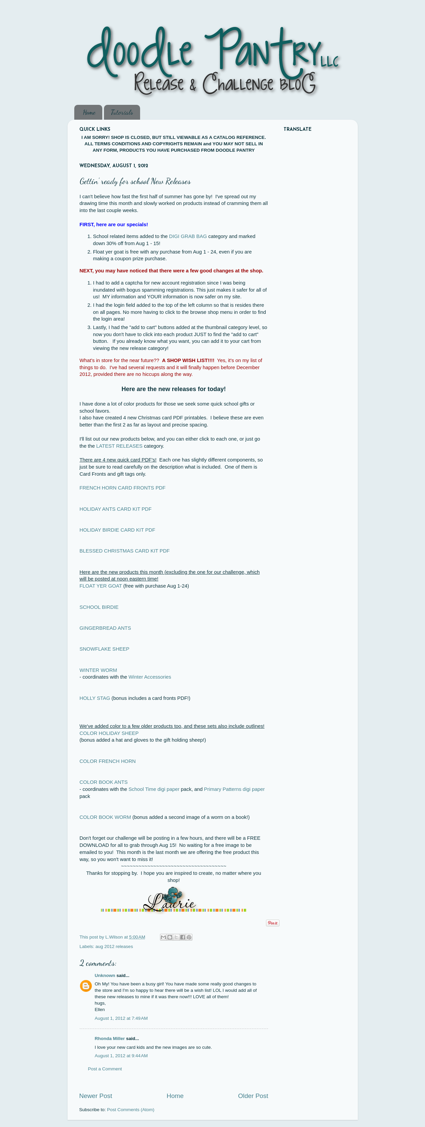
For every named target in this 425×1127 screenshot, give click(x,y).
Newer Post (95, 1095)
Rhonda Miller (110, 1038)
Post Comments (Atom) (130, 1109)
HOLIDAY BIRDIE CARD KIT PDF (117, 530)
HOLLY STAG (95, 698)
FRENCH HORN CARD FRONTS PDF (123, 488)
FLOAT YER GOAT (101, 586)
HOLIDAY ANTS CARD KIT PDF (116, 509)
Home (89, 112)
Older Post (253, 1095)
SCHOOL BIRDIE (99, 607)
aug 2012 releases (114, 946)
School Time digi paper (154, 789)
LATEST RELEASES (119, 446)
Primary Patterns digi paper (234, 789)
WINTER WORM (98, 670)
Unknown (105, 975)
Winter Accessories (150, 677)
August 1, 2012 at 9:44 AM (121, 1055)
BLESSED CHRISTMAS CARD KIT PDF (125, 551)
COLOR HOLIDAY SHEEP (109, 733)
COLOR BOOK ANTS (104, 782)
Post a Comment (105, 1068)
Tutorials (122, 112)
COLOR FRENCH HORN (108, 761)
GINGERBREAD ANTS (105, 628)
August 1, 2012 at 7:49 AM (121, 1018)
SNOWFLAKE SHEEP (105, 649)
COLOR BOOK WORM (105, 817)
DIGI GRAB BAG (188, 236)
